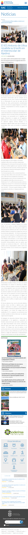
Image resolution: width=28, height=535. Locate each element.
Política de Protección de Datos (17, 525)
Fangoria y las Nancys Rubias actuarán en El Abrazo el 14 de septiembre (13, 491)
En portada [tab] (20, 475)
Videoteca (6, 413)
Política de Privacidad (6, 533)
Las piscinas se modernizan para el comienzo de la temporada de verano (13, 479)
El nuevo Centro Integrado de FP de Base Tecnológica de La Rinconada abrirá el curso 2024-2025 (13, 502)
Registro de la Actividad (18, 533)
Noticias (3, 19)
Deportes (4, 56)
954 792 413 (22, 8)
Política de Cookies (20, 531)
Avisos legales (11, 531)
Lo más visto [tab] (7, 475)
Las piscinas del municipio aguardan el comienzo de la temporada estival (13, 485)
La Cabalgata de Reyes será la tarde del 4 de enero (13, 496)
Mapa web (3, 531)
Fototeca (6, 388)
